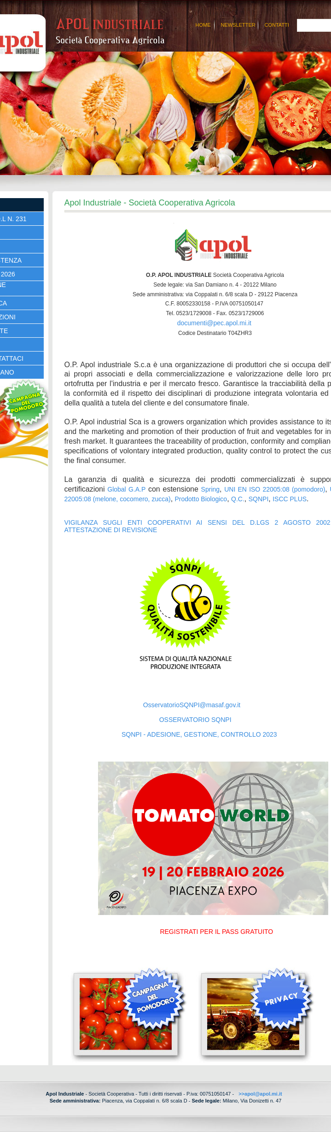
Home (203, 25)
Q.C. (237, 499)
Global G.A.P (126, 489)
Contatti (277, 25)
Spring (210, 489)
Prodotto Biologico (201, 499)
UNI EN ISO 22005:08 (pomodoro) (274, 489)
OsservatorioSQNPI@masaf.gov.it (192, 705)
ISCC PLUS (290, 499)
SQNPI (259, 499)
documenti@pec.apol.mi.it (214, 323)
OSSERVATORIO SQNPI (195, 719)
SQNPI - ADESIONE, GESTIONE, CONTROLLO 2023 (199, 734)
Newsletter (238, 25)
